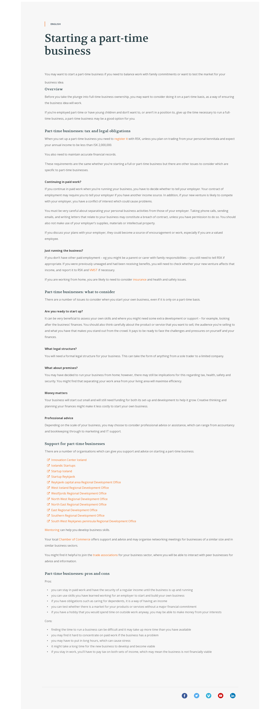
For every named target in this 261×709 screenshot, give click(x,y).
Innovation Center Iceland (69, 460)
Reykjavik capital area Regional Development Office (86, 482)
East (54, 510)
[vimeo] (208, 696)
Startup (56, 471)
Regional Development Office (77, 510)
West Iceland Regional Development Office (80, 488)
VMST (93, 270)
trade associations (105, 555)
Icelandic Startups (63, 466)
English (56, 24)
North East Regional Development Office (79, 504)
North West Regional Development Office (79, 499)
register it (121, 139)
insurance (139, 279)
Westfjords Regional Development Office (79, 493)
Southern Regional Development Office (78, 516)
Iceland (67, 471)
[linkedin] (233, 696)
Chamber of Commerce (74, 539)
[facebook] (184, 696)
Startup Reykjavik (63, 477)
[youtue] (220, 696)
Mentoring (52, 530)
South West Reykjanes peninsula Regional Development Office (93, 521)
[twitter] (196, 696)
